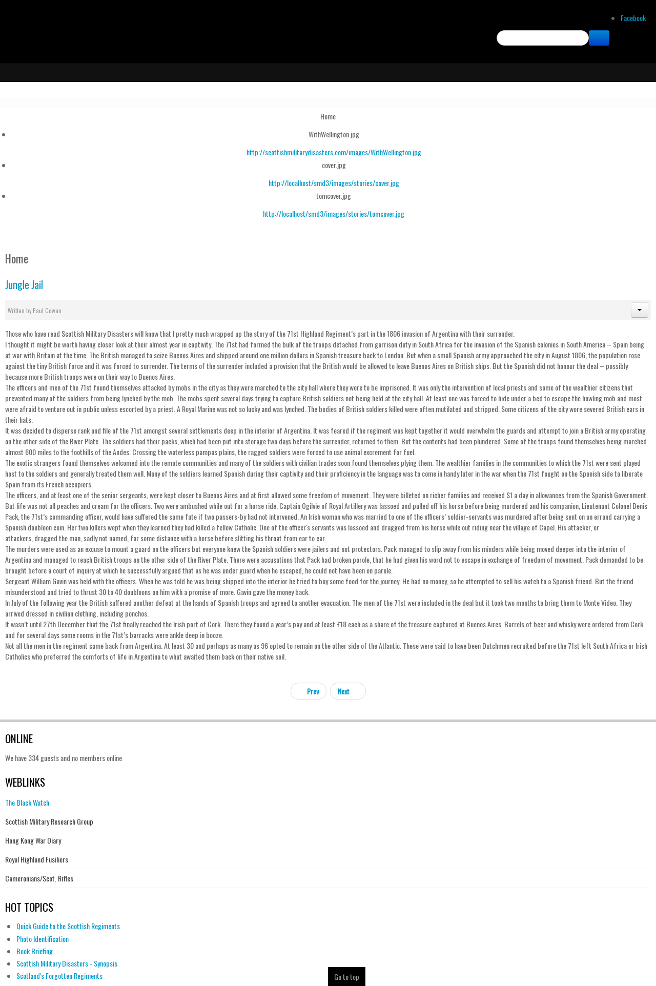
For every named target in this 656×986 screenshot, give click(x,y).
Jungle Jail (24, 284)
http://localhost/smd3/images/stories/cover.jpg (334, 182)
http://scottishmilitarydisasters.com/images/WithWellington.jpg (334, 152)
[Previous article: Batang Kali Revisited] (308, 691)
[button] (639, 310)
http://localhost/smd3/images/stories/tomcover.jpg (333, 213)
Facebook (633, 17)
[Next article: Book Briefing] (348, 691)
